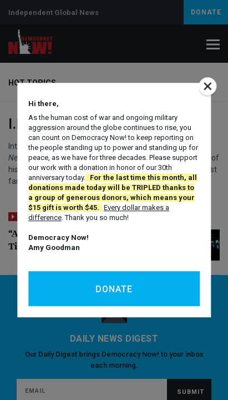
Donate (114, 289)
